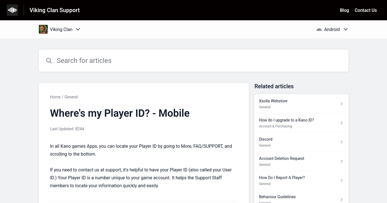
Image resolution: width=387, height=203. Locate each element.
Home (55, 97)
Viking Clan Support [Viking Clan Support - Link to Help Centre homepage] (55, 10)
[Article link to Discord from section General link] (301, 142)
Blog (344, 10)
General (71, 97)
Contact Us (366, 10)
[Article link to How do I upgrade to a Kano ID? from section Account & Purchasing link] (301, 123)
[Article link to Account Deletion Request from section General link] (301, 161)
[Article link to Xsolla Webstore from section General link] (301, 103)
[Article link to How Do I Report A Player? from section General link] (301, 180)
